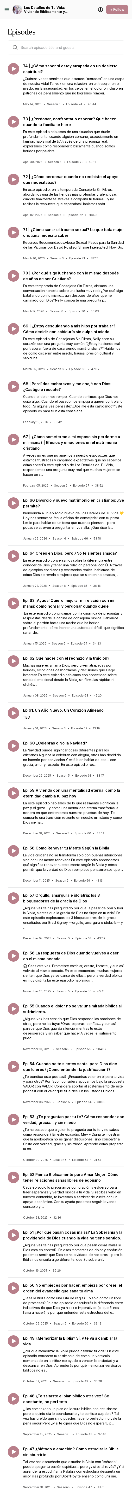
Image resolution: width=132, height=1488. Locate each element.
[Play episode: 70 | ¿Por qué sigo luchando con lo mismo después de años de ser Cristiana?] (13, 276)
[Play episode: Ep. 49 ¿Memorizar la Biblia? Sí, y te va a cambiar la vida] (13, 1341)
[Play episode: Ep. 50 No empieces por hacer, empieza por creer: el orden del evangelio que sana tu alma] (13, 1288)
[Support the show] (100, 9)
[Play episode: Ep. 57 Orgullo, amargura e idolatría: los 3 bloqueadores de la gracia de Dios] (13, 898)
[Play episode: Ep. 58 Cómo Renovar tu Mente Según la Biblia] (13, 851)
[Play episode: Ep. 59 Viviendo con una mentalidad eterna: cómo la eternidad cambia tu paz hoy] (13, 793)
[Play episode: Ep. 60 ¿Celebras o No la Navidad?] (13, 746)
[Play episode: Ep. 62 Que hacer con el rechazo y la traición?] (13, 661)
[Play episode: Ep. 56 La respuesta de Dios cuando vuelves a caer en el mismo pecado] (13, 956)
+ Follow (117, 9)
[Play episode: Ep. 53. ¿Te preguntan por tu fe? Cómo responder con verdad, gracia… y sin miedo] (13, 1119)
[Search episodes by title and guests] (15, 47)
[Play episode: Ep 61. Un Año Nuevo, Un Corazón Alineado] (13, 713)
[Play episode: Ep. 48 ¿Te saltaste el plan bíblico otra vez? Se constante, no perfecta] (13, 1399)
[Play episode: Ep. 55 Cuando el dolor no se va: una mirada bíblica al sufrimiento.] (13, 1009)
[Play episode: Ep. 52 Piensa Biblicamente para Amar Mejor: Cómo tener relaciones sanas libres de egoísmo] (13, 1177)
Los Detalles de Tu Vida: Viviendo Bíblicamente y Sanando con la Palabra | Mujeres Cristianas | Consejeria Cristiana (46, 10)
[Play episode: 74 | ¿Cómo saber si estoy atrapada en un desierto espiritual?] (13, 69)
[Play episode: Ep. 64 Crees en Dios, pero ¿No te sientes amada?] (13, 556)
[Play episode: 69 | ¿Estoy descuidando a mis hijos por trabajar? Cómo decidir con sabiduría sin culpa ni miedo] (13, 329)
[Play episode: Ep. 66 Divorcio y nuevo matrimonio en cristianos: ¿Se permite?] (13, 503)
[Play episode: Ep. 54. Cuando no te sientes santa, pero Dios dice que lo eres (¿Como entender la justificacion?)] (13, 1066)
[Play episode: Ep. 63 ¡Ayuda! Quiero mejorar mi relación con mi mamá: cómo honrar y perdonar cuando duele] (13, 603)
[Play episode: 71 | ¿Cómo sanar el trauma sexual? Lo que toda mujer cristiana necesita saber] (13, 232)
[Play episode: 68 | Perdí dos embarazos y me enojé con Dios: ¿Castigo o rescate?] (13, 386)
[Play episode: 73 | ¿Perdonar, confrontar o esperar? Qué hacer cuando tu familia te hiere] (13, 122)
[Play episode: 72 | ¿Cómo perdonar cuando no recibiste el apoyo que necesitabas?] (13, 179)
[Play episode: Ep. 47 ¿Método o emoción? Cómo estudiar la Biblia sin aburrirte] (13, 1452)
